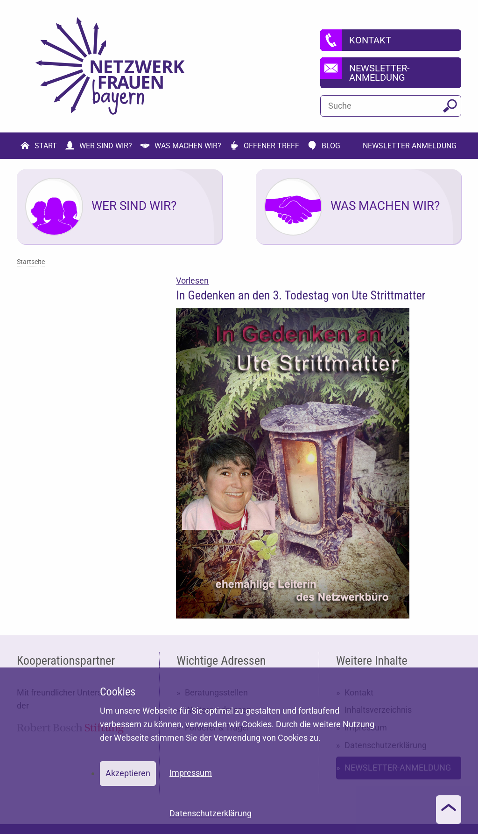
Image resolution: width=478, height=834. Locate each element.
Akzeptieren (127, 773)
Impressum (190, 773)
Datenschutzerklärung (210, 813)
